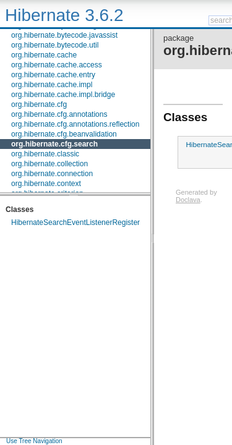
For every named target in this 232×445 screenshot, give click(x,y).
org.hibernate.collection (49, 163)
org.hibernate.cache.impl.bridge (63, 94)
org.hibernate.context (46, 183)
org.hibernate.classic (45, 154)
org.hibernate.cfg (39, 104)
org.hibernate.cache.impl (51, 84)
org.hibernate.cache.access (56, 65)
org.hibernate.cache (44, 55)
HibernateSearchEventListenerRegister (75, 222)
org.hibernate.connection (52, 173)
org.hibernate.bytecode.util (54, 45)
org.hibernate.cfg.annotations (59, 114)
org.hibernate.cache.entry (53, 74)
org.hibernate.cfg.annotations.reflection (75, 124)
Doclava (188, 199)
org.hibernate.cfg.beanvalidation (64, 134)
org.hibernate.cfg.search (54, 144)
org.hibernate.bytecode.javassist (64, 35)
